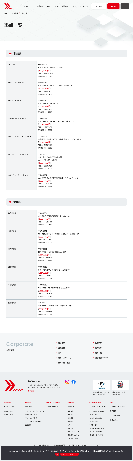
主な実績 (28, 425)
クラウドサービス (31, 415)
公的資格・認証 (64, 362)
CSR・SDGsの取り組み (96, 411)
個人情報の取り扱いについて (78, 445)
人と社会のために (96, 418)
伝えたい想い (8, 415)
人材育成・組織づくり (97, 428)
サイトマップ (95, 445)
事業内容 (40, 6)
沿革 (60, 352)
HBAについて (29, 6)
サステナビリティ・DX (79, 6)
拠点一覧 (98, 352)
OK (57, 454)
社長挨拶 (98, 343)
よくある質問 (115, 415)
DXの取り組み (93, 425)
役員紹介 (98, 348)
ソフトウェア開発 (31, 418)
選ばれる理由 (8, 411)
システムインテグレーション (34, 411)
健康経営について (101, 357)
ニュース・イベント (117, 406)
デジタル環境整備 (96, 432)
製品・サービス (52, 6)
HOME (6, 13)
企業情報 (64, 6)
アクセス (31, 391)
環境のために (94, 415)
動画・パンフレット (65, 357)
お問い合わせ (115, 420)
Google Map (43, 70)
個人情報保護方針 (60, 445)
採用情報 (113, 411)
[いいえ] (129, 453)
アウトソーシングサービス (34, 421)
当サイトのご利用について (42, 445)
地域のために (94, 421)
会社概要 (61, 348)
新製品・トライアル (96, 435)
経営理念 (61, 343)
